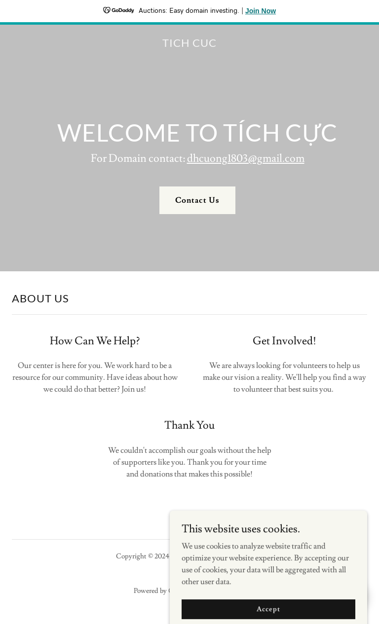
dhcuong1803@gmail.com (245, 158)
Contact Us (197, 200)
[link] (189, 44)
